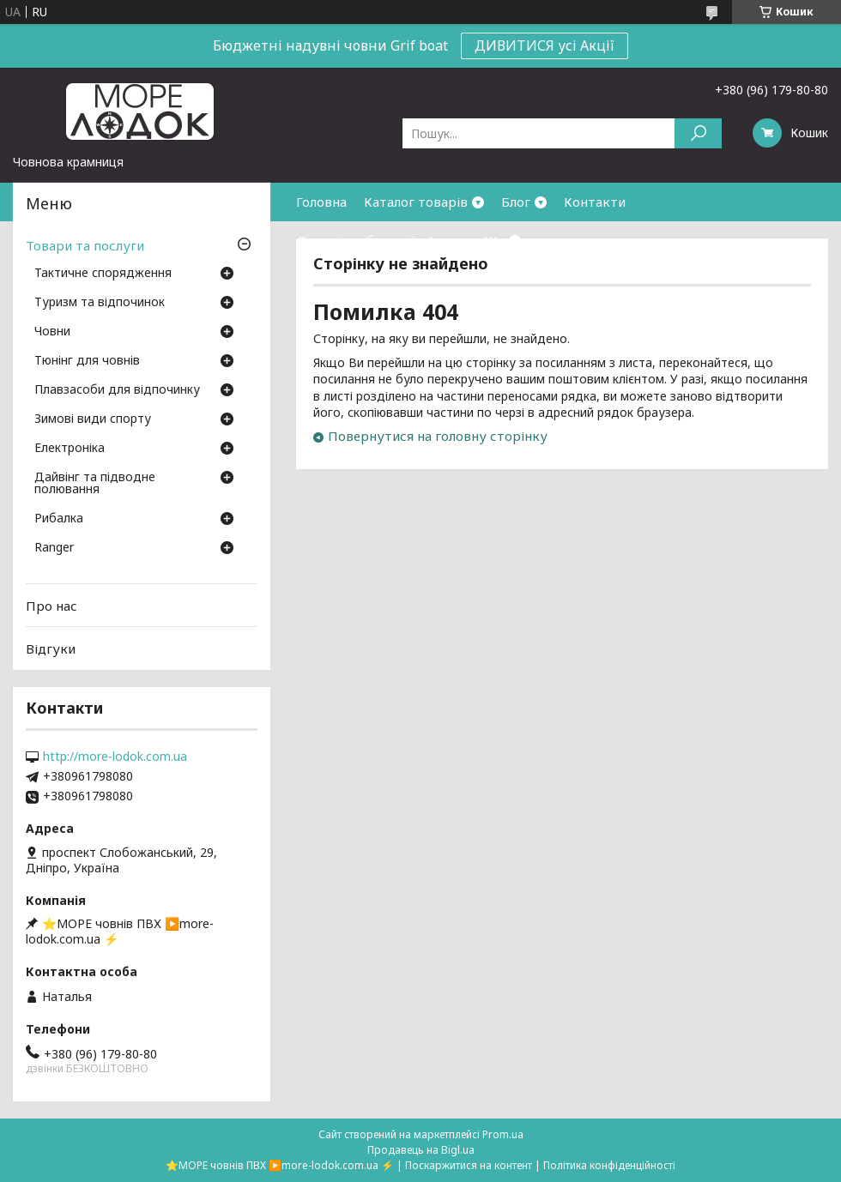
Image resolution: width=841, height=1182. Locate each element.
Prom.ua (502, 1134)
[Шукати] (698, 133)
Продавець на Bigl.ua (421, 1150)
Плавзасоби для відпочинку (117, 390)
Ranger (54, 548)
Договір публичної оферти (381, 240)
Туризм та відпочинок (99, 303)
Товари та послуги (85, 245)
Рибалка (58, 519)
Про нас (51, 605)
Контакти (595, 201)
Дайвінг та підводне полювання (94, 484)
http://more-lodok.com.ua (115, 756)
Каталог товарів (416, 201)
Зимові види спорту (92, 419)
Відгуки (51, 648)
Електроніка (69, 448)
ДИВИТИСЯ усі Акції (544, 45)
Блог (515, 201)
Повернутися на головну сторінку (438, 435)
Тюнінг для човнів (87, 361)
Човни (52, 332)
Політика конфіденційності (609, 1165)
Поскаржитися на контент (468, 1165)
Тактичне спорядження (103, 273)
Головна (321, 201)
